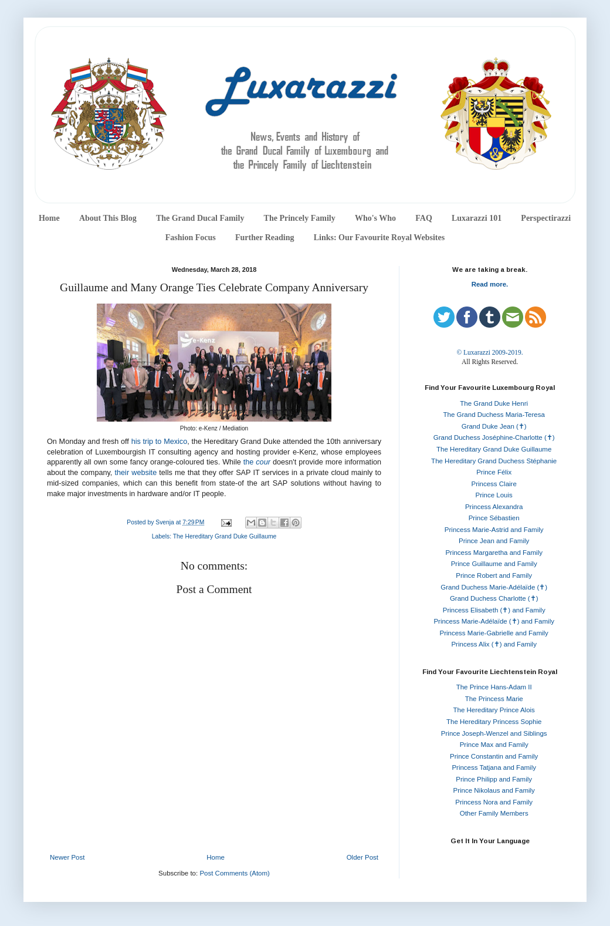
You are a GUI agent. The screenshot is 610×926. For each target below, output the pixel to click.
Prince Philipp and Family (494, 779)
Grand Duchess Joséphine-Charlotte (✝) (494, 437)
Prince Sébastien (494, 517)
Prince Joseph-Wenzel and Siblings (494, 733)
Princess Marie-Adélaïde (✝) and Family (493, 621)
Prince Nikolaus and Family (494, 790)
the (249, 462)
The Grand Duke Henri (494, 403)
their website (136, 473)
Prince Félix (493, 472)
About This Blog (108, 218)
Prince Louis (494, 495)
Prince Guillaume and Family (494, 563)
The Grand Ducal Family (200, 218)
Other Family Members (494, 813)
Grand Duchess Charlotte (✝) (494, 598)
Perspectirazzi (546, 218)
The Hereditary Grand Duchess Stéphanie (494, 460)
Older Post (362, 857)
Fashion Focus (190, 237)
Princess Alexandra (494, 506)
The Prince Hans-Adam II (494, 687)
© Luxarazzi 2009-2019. (489, 352)
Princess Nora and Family (494, 802)
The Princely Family (300, 218)
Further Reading (264, 237)
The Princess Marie (494, 698)
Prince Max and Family (494, 744)
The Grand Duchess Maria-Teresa (494, 414)
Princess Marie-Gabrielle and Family (494, 633)
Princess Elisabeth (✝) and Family (494, 610)
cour (263, 462)
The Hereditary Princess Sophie (493, 721)
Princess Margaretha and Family (494, 552)
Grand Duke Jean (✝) (494, 426)
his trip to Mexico (159, 441)
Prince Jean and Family (494, 540)
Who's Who (375, 218)
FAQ (423, 218)
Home (49, 218)
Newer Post (67, 857)
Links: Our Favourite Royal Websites (379, 237)
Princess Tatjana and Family (494, 767)
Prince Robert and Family (494, 575)
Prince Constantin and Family (494, 756)
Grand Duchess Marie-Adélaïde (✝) (493, 587)
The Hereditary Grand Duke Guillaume (225, 536)
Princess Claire (494, 483)
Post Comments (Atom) (234, 873)
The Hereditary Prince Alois (494, 709)
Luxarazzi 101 (476, 218)
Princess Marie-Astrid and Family (494, 529)
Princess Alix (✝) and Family (493, 644)
